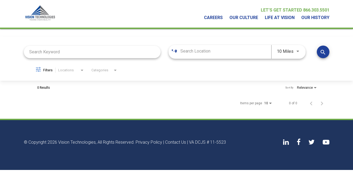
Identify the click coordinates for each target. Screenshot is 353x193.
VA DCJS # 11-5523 (207, 142)
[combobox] (92, 52)
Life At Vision (280, 18)
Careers (213, 18)
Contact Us (175, 142)
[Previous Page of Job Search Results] (311, 103)
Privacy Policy (149, 142)
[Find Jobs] (323, 52)
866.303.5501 (316, 10)
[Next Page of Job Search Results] (322, 103)
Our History (315, 18)
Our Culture (243, 18)
